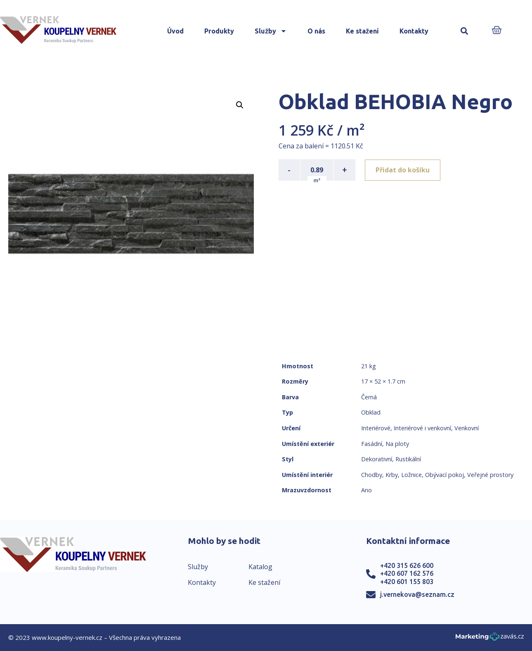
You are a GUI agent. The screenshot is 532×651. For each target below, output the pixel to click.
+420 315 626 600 (406, 565)
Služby (271, 31)
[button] (464, 31)
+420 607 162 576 (406, 573)
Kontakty (414, 31)
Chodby (371, 475)
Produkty (219, 31)
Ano (366, 490)
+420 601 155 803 (406, 581)
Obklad (371, 412)
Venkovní (466, 428)
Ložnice (411, 475)
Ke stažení (362, 31)
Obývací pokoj (444, 475)
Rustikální (408, 459)
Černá (369, 397)
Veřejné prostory (490, 475)
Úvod (175, 31)
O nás (316, 31)
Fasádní (371, 444)
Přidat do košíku (403, 169)
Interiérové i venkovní (422, 428)
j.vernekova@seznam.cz (417, 594)
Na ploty (397, 444)
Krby (391, 475)
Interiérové (375, 428)
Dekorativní (376, 459)
